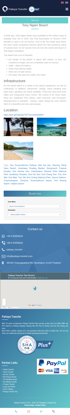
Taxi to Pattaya (8, 389)
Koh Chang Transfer (9, 377)
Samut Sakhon (59, 177)
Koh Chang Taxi (48, 174)
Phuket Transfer (8, 369)
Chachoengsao (11, 180)
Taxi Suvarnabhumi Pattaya (23, 165)
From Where (12, 202)
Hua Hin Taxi (34, 174)
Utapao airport (17, 183)
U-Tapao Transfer (9, 384)
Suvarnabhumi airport (41, 180)
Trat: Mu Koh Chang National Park (34, 177)
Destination (11, 210)
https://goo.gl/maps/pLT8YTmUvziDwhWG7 (24, 115)
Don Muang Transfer (10, 382)
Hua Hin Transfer (9, 374)
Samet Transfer (8, 372)
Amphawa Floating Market (31, 168)
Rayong (56, 165)
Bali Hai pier (44, 165)
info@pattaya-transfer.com (19, 256)
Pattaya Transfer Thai (10, 392)
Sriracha (24, 180)
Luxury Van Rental (9, 387)
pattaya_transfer (15, 249)
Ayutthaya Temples (18, 174)
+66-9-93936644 (15, 236)
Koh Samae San (21, 171)
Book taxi (35, 20)
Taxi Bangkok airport (10, 379)
